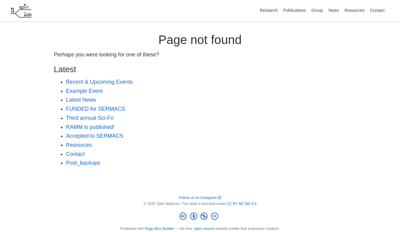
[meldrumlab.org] (21, 10)
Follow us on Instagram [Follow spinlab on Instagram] (200, 198)
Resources (79, 145)
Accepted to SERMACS (94, 136)
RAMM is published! (90, 127)
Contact (75, 154)
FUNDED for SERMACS (95, 109)
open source (204, 229)
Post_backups (83, 163)
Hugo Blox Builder (159, 229)
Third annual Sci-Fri (90, 118)
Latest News (81, 100)
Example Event (84, 91)
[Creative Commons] (200, 216)
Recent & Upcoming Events (99, 82)
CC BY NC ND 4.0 (241, 204)
